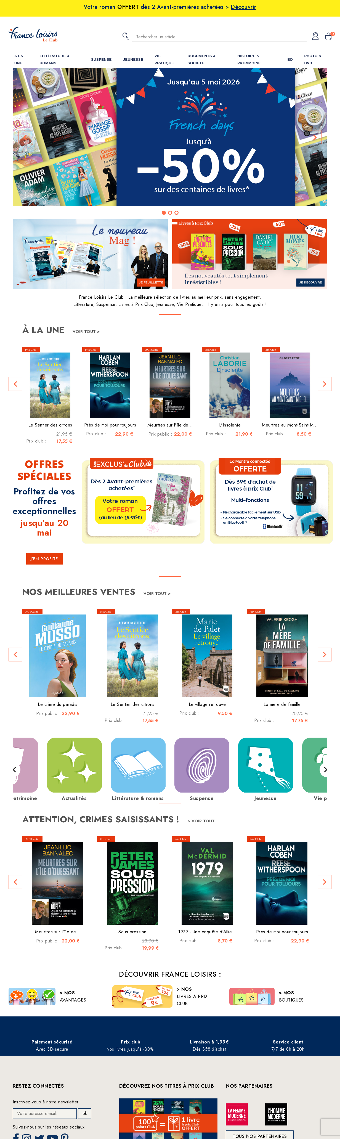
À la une (44, 330)
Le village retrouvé (207, 704)
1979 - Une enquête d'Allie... (207, 932)
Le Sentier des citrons (50, 425)
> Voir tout (201, 821)
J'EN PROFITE (44, 559)
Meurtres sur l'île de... (170, 425)
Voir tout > (86, 332)
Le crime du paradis (58, 704)
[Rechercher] (219, 37)
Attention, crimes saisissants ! (102, 819)
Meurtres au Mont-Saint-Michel (292, 425)
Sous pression (132, 932)
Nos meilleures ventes (80, 592)
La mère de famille (282, 704)
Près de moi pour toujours (110, 425)
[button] (25, 137)
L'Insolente (230, 425)
